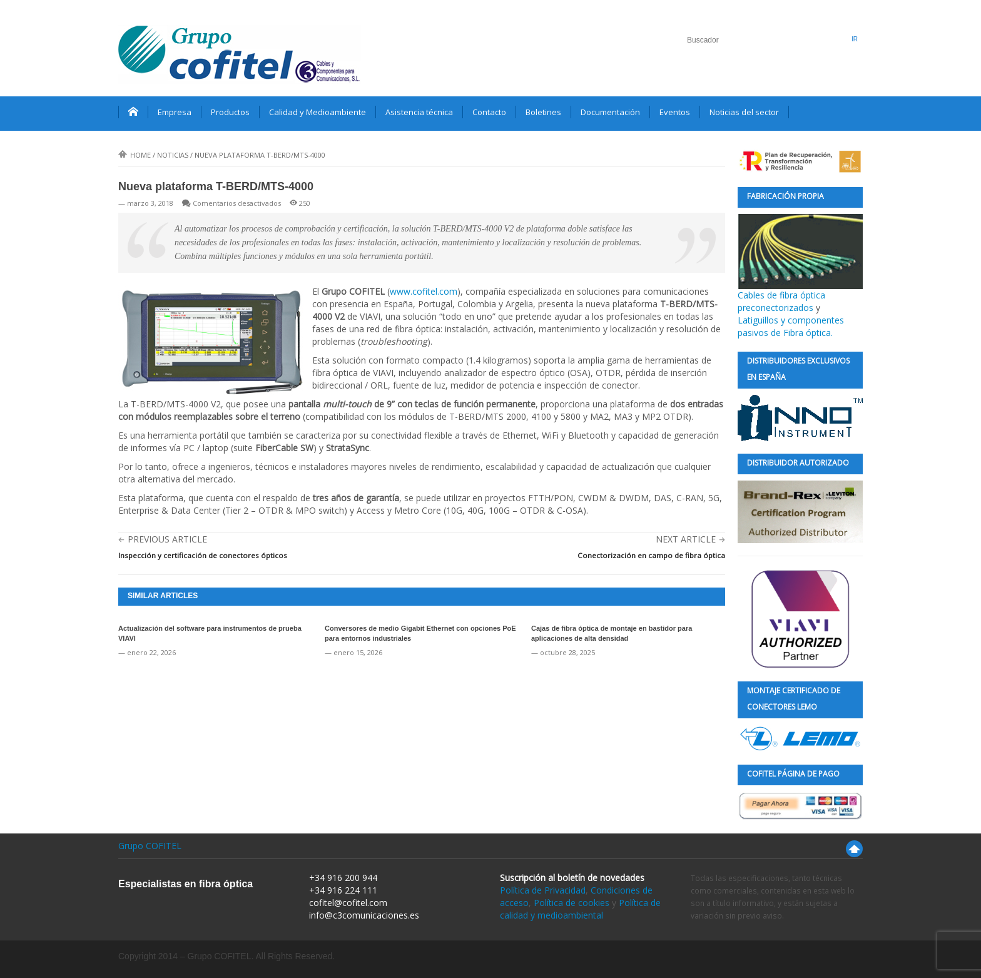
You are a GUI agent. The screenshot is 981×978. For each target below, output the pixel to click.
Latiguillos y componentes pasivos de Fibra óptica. (791, 326)
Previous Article (167, 539)
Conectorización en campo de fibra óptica (651, 555)
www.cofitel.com (423, 291)
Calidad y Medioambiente (317, 112)
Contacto (489, 112)
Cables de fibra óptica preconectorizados (800, 263)
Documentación (610, 112)
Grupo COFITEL (149, 846)
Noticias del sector (744, 112)
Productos (230, 112)
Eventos (674, 112)
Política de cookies (571, 903)
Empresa (174, 112)
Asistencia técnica (419, 112)
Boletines (543, 112)
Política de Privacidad (543, 890)
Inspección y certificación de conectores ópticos (202, 555)
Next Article (686, 539)
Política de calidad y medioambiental (580, 909)
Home (134, 155)
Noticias (172, 155)
